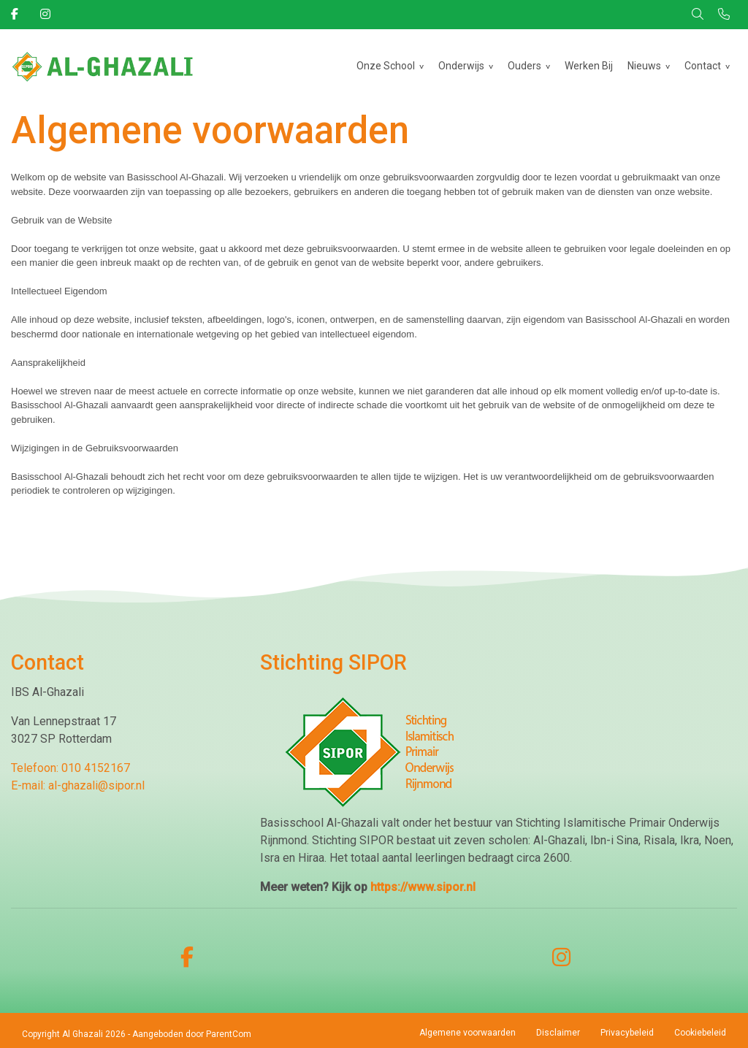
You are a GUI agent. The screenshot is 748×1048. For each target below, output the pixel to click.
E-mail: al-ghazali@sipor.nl (78, 785)
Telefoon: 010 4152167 (70, 768)
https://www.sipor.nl (423, 887)
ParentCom (228, 1034)
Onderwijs (461, 66)
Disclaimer (558, 1033)
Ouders (524, 66)
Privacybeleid (627, 1033)
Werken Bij (589, 66)
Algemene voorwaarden (467, 1033)
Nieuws (644, 66)
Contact (702, 66)
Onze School (385, 66)
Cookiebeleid (700, 1033)
